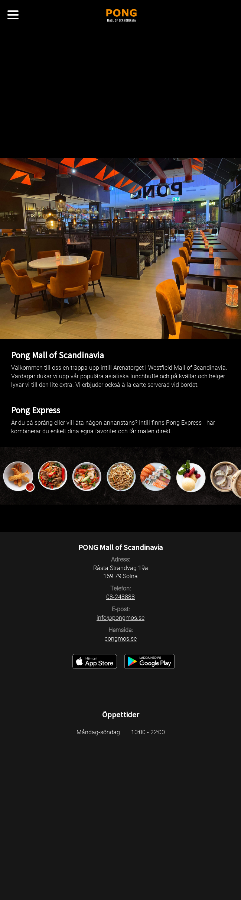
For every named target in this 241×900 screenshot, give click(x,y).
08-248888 (120, 596)
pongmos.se (120, 638)
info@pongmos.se (120, 617)
